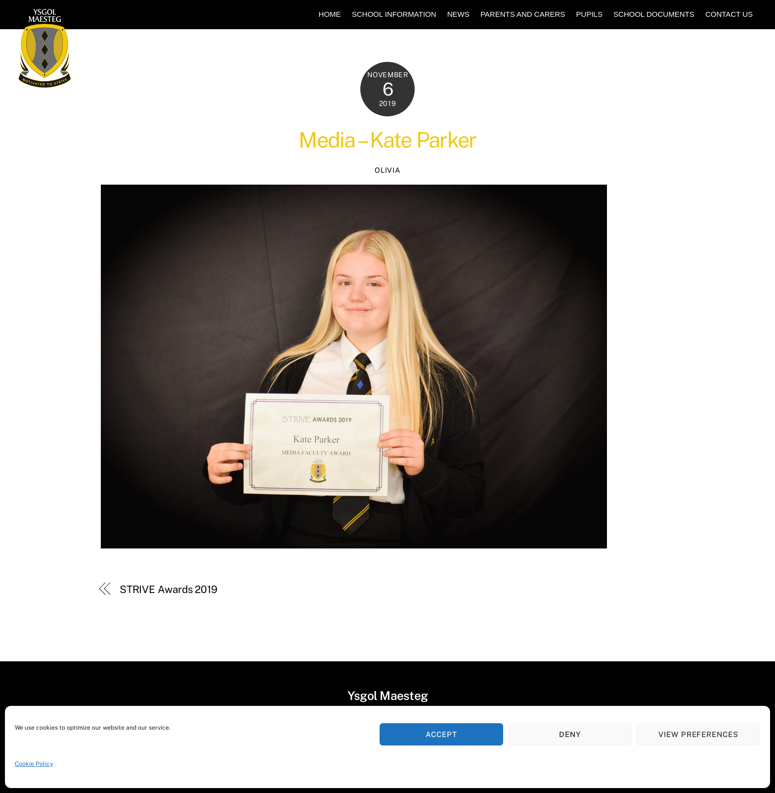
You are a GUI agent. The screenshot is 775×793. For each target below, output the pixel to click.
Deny (570, 734)
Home (330, 14)
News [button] (458, 14)
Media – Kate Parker (387, 139)
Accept (441, 734)
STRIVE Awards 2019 (168, 589)
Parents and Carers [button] (522, 14)
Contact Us (729, 14)
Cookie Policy (34, 763)
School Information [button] (394, 14)
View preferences (698, 734)
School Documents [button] (653, 14)
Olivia (387, 170)
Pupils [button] (589, 14)
